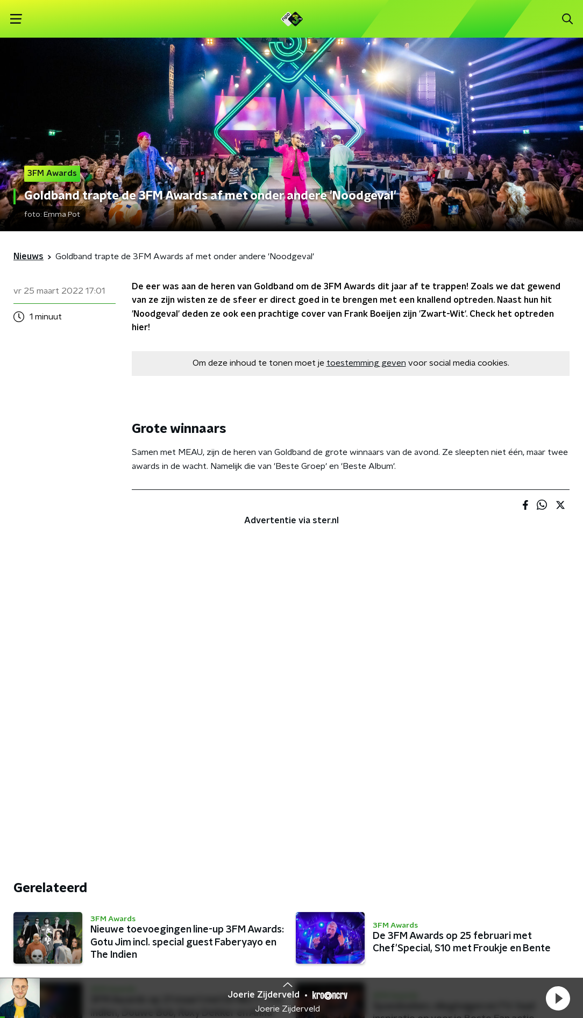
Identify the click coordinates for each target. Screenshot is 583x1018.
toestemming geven (366, 363)
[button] (558, 998)
